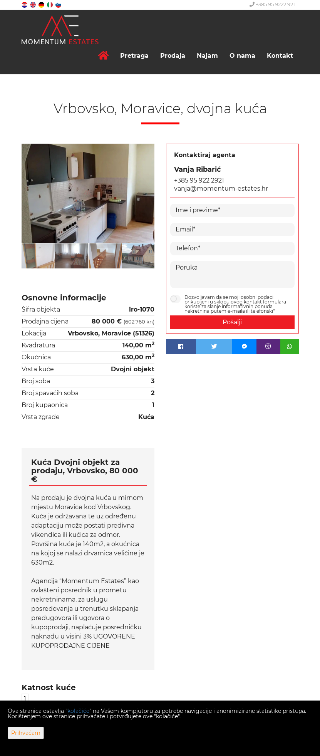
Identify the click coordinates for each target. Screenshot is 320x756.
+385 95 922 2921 (199, 180)
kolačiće (78, 710)
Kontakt (280, 55)
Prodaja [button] (172, 55)
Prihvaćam (25, 732)
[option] (38, 255)
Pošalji (232, 322)
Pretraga (134, 55)
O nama (242, 55)
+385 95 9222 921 (272, 4)
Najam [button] (207, 55)
